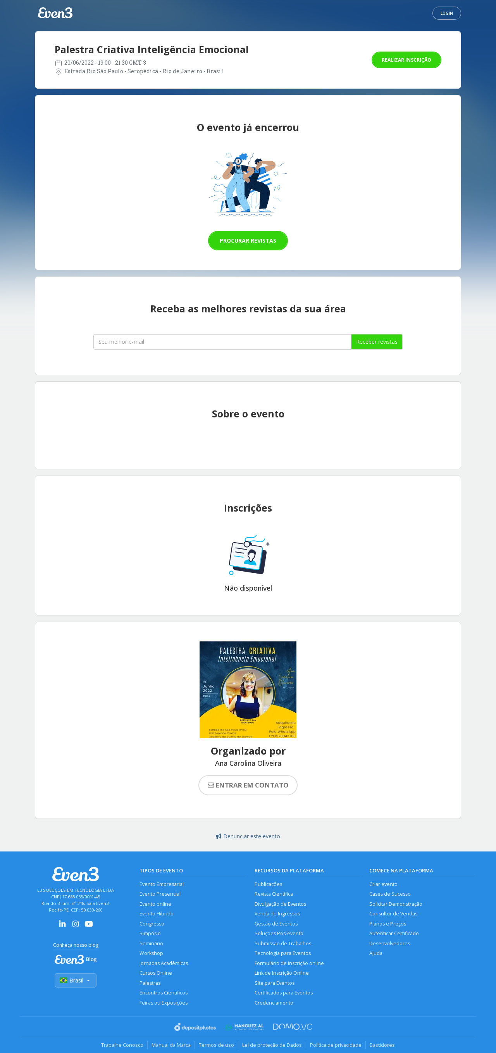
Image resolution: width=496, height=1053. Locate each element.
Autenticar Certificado (394, 933)
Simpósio (150, 933)
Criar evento (383, 884)
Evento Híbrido (157, 913)
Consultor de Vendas (393, 913)
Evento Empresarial (162, 884)
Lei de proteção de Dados (272, 1044)
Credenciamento (274, 1003)
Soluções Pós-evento (279, 933)
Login (447, 13)
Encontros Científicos (164, 992)
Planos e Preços (387, 923)
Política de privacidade (336, 1044)
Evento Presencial (160, 894)
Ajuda (375, 953)
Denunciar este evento (248, 836)
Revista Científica (274, 894)
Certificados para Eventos (284, 992)
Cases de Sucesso (390, 894)
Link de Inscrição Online (282, 973)
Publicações (268, 884)
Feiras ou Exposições (164, 1003)
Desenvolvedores (389, 943)
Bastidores (382, 1044)
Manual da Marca (171, 1044)
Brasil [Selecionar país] (75, 980)
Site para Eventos (274, 983)
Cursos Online (156, 973)
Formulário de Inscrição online (289, 963)
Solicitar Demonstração (395, 904)
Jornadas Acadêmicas (164, 963)
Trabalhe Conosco (122, 1044)
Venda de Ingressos (277, 913)
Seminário (151, 943)
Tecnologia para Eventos (283, 953)
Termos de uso (216, 1044)
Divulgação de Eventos (280, 904)
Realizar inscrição (406, 60)
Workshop (151, 953)
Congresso (152, 923)
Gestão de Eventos (276, 923)
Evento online (155, 904)
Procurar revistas (248, 240)
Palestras (150, 983)
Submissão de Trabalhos (283, 943)
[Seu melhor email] (222, 342)
